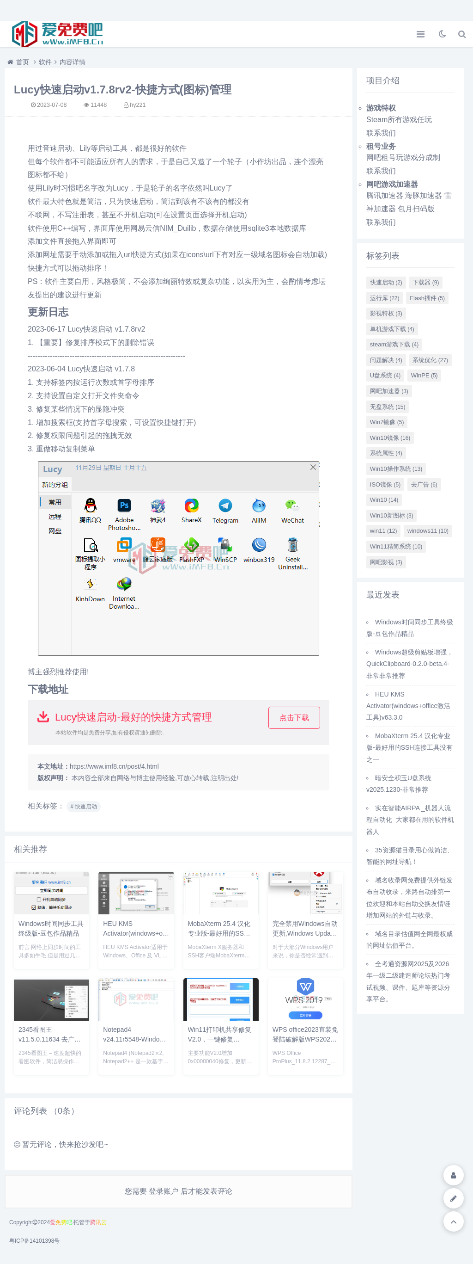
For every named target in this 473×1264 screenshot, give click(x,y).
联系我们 (381, 133)
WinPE (424, 375)
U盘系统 (385, 375)
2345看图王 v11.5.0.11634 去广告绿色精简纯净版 (49, 1039)
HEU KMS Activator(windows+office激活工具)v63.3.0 (138, 933)
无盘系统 (388, 406)
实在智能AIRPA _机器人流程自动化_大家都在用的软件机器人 (410, 819)
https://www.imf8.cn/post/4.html (114, 766)
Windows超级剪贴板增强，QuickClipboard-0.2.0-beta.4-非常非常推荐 (409, 663)
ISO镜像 (385, 484)
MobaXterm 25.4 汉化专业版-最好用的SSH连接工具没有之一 (219, 933)
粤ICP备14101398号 (34, 1241)
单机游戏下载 (392, 329)
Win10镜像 (390, 437)
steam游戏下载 (394, 344)
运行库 (385, 298)
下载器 (425, 282)
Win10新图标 (391, 515)
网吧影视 (386, 562)
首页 (22, 62)
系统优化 (430, 360)
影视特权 (386, 313)
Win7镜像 (387, 422)
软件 (45, 62)
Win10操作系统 (396, 468)
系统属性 (386, 453)
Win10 (384, 499)
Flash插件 (427, 298)
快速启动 (386, 282)
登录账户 (164, 1191)
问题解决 (386, 360)
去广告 (424, 484)
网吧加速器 (389, 391)
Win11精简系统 (396, 546)
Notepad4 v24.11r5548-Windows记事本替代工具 (135, 1039)
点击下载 (294, 717)
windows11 (428, 530)
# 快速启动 (83, 806)
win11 (383, 530)
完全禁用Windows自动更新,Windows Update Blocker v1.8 (305, 933)
